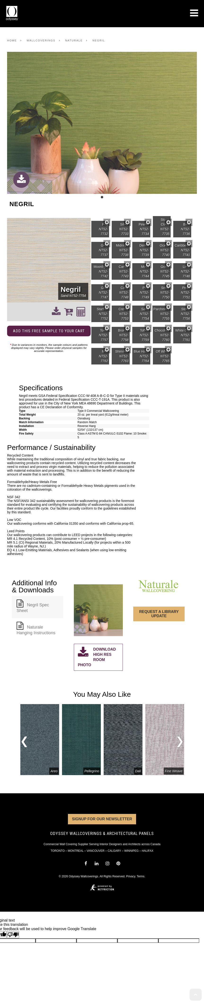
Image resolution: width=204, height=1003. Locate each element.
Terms (141, 876)
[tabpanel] (102, 123)
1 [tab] (102, 197)
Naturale (74, 40)
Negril (99, 40)
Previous (24, 742)
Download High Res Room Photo (97, 657)
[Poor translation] (13, 934)
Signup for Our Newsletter (102, 819)
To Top (196, 995)
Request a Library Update (159, 614)
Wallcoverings (41, 40)
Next (179, 739)
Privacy (130, 876)
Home (12, 40)
